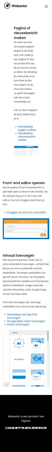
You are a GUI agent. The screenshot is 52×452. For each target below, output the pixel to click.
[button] (46, 6)
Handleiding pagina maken (27, 128)
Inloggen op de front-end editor (26, 212)
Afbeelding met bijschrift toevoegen (22, 316)
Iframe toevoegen (18, 324)
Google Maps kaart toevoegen (26, 321)
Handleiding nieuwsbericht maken (26, 137)
